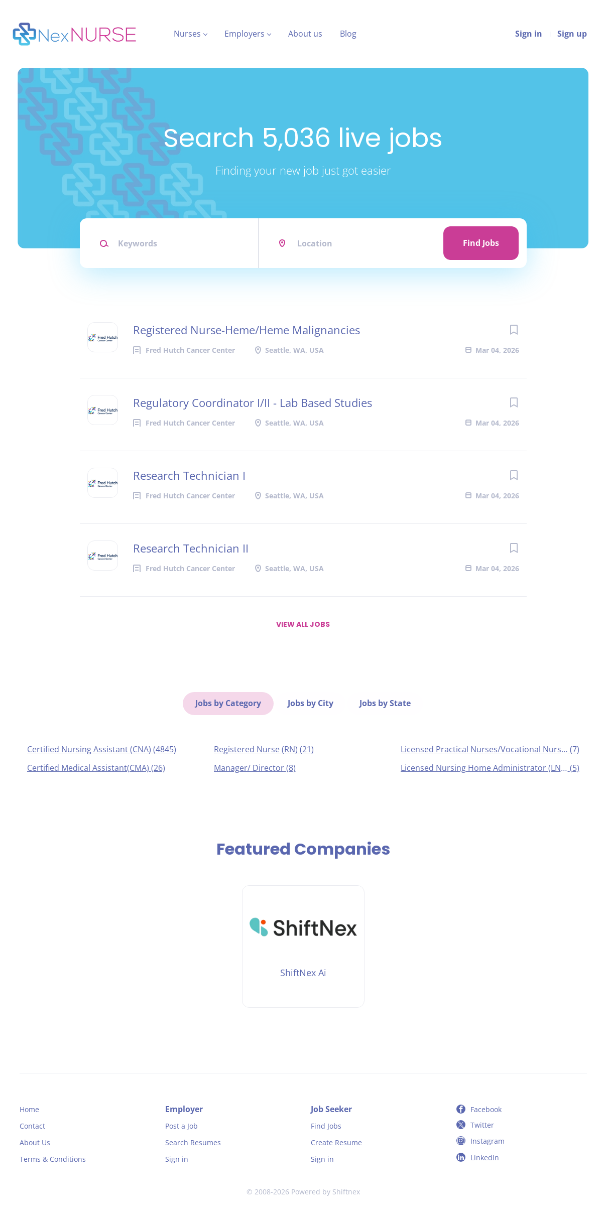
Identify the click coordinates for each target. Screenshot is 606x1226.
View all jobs (303, 624)
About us (305, 34)
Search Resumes (193, 1141)
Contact (32, 1124)
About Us (35, 1141)
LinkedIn (484, 1156)
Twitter (482, 1123)
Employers (244, 34)
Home (29, 1108)
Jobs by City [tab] (310, 702)
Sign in (528, 34)
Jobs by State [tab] (385, 702)
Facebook (486, 1108)
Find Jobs (481, 242)
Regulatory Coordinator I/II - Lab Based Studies (252, 402)
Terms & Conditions (53, 1157)
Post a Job (181, 1124)
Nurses (187, 34)
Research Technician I (189, 475)
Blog (348, 34)
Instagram (487, 1139)
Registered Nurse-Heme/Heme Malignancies (246, 329)
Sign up (572, 34)
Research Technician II (191, 548)
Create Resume (336, 1141)
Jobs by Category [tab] (229, 702)
